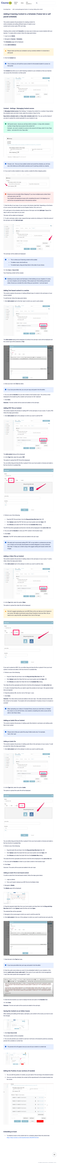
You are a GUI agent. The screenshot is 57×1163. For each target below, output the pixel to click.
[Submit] (37, 3)
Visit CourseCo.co (28, 3)
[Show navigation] (54, 1155)
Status (22, 3)
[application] (47, 1162)
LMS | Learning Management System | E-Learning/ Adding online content (27, 9)
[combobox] (45, 3)
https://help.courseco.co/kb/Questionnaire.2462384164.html (23, 1137)
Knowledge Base (7, 9)
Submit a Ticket (16, 3)
